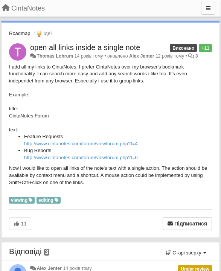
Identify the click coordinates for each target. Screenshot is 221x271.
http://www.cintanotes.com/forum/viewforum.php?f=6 (81, 157)
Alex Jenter (141, 56)
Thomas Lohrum (55, 56)
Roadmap (19, 33)
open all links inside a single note (85, 47)
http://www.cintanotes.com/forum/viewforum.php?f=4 (81, 143)
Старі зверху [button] (186, 253)
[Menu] (208, 8)
